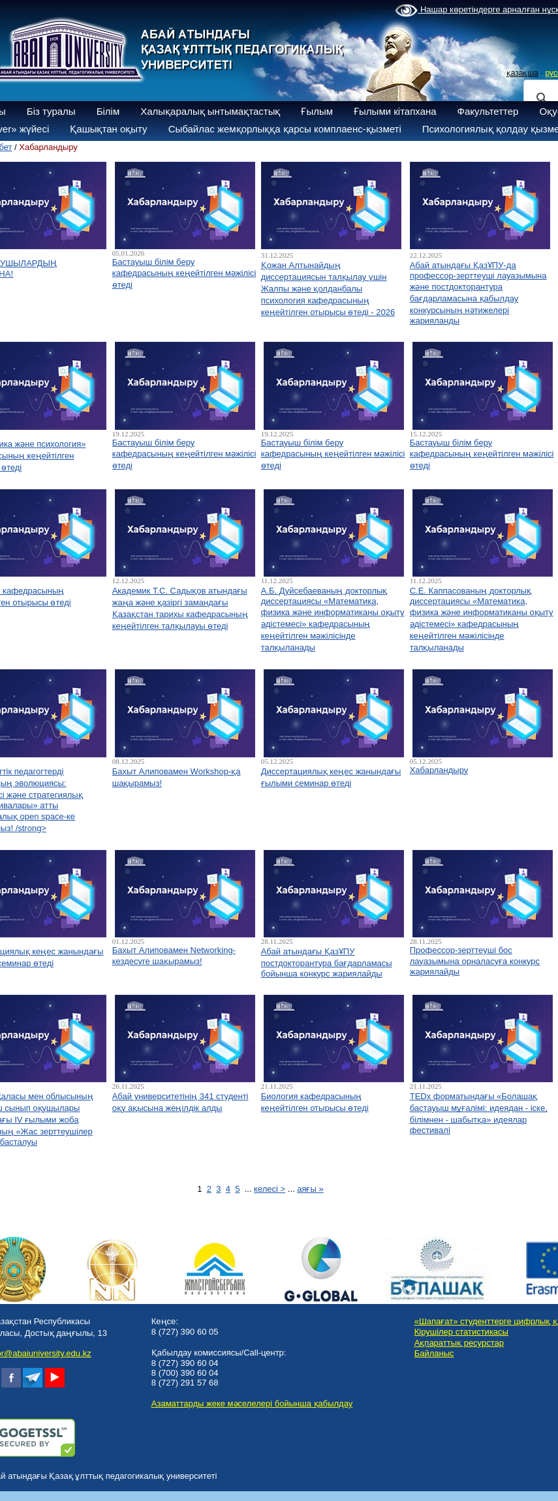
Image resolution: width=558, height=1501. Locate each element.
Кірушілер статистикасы (461, 1332)
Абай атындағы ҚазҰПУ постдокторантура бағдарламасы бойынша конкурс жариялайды (326, 962)
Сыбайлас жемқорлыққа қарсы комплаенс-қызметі (284, 128)
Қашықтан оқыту (108, 128)
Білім (108, 111)
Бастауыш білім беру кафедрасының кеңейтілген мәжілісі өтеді (184, 273)
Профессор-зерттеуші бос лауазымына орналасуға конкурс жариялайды (475, 961)
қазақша (522, 73)
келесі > (269, 1189)
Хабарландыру (439, 770)
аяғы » (310, 1189)
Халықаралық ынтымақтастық (210, 111)
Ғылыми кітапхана (395, 111)
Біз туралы (51, 111)
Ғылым (317, 111)
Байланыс (434, 1353)
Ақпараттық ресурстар (459, 1343)
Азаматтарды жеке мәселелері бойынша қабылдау (251, 1403)
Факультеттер (488, 111)
